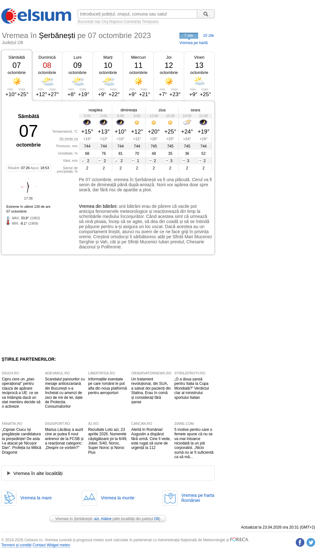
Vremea (86, 206)
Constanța (132, 21)
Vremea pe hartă (193, 43)
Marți (108, 57)
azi (96, 519)
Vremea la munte (117, 497)
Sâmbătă (16, 57)
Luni (77, 57)
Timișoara (150, 21)
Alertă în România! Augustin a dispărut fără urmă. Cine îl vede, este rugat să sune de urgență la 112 (151, 438)
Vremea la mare (36, 497)
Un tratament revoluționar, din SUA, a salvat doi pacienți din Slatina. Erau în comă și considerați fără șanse (151, 390)
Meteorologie (214, 540)
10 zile (208, 35)
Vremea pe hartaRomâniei (197, 498)
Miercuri (138, 57)
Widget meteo (58, 545)
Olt (156, 519)
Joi (168, 57)
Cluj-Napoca (111, 21)
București (86, 21)
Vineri (199, 57)
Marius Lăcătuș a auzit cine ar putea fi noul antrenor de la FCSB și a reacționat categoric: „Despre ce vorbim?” (64, 438)
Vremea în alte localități (37, 473)
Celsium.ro (33, 540)
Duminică (46, 57)
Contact (39, 545)
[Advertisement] (53, 305)
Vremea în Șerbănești (73, 519)
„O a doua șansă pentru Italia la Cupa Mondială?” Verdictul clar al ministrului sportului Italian (191, 388)
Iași (97, 21)
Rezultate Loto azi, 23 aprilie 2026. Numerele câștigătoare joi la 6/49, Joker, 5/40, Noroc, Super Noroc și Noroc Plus (107, 441)
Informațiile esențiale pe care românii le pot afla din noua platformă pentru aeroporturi (107, 386)
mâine (106, 519)
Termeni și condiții (16, 545)
